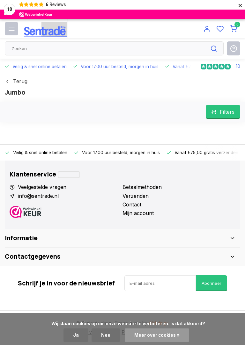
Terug (16, 81)
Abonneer (211, 283)
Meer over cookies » (157, 335)
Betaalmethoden (142, 187)
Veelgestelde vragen (42, 187)
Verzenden (135, 196)
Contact (131, 204)
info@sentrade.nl (38, 196)
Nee (105, 335)
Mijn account (138, 213)
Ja (76, 335)
